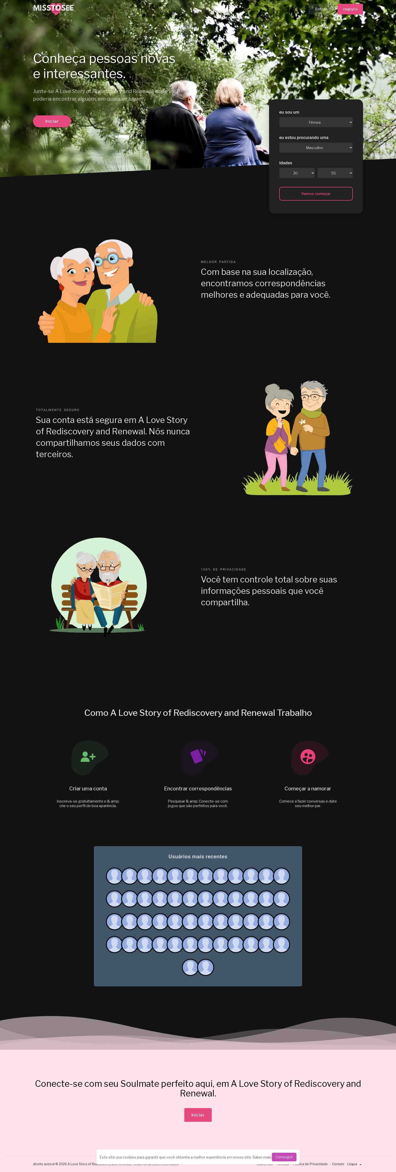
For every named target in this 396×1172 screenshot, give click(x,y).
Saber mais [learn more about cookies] (262, 1157)
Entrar (321, 9)
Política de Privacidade (310, 1164)
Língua (355, 1164)
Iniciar (52, 121)
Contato (338, 1164)
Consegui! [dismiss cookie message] (284, 1157)
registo (350, 9)
